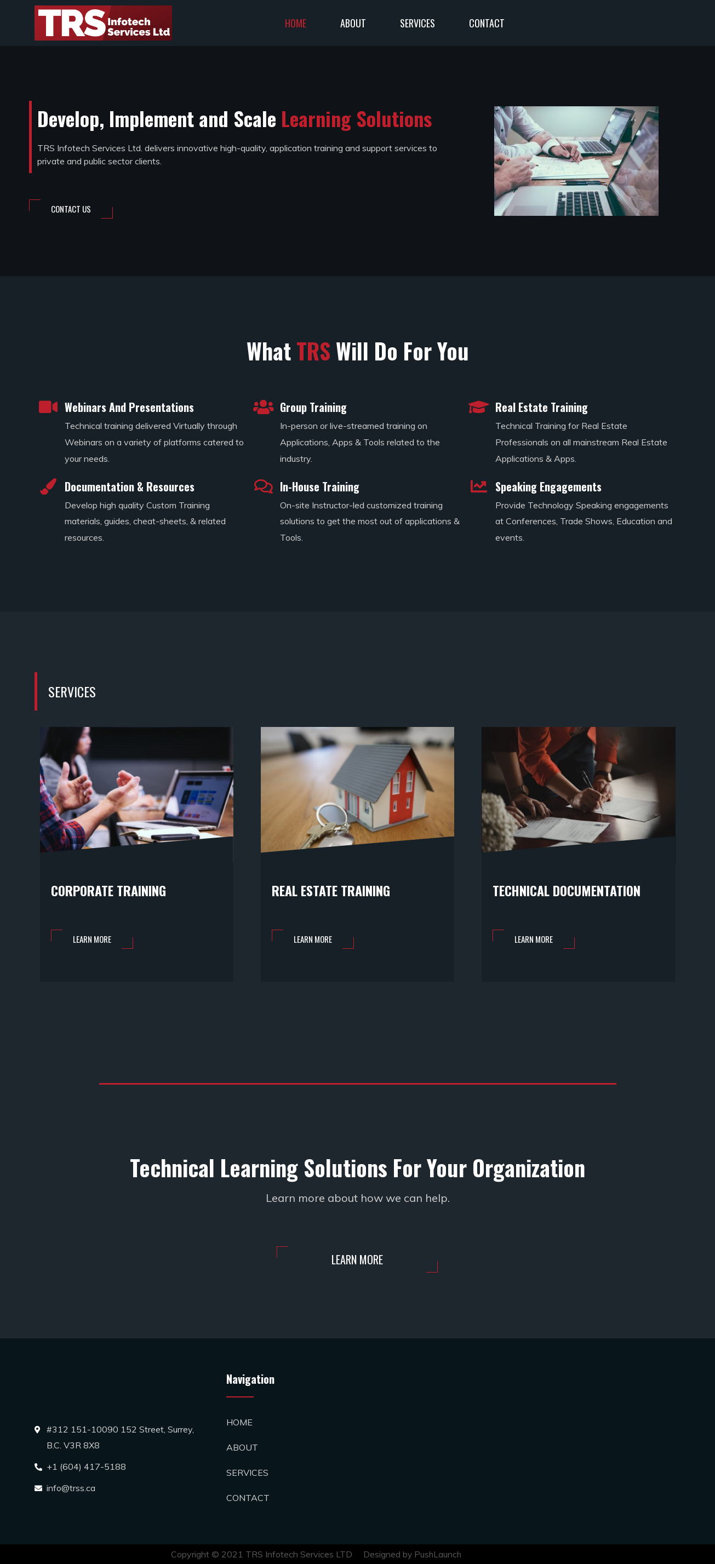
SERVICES (417, 23)
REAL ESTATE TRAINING (336, 890)
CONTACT (487, 23)
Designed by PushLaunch (413, 1554)
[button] (71, 209)
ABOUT (353, 23)
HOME (295, 23)
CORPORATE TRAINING (113, 890)
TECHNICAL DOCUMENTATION (573, 890)
